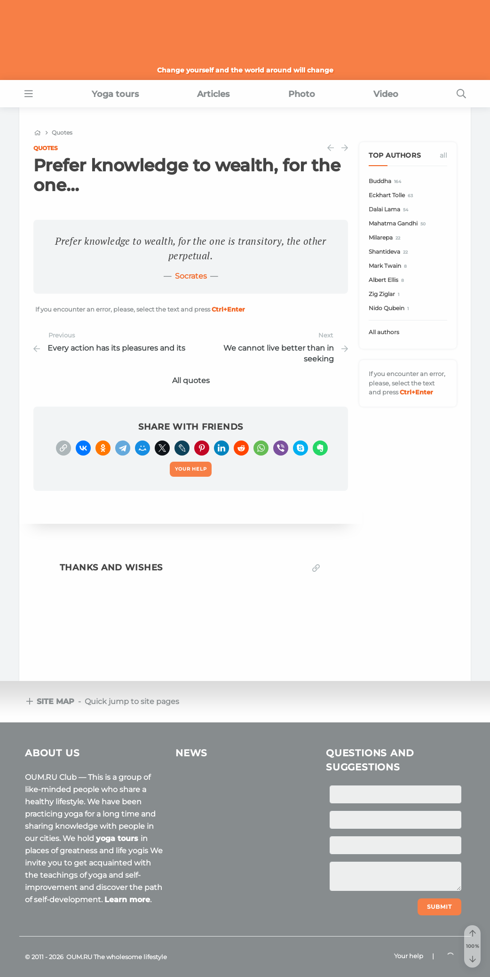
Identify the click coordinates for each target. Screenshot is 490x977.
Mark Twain (389, 266)
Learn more (127, 899)
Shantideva (390, 252)
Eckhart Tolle (392, 196)
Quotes (45, 148)
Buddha (386, 181)
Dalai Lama (390, 210)
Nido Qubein (390, 308)
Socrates (191, 276)
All (443, 155)
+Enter (228, 309)
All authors (384, 332)
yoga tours (118, 838)
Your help (408, 956)
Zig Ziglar (385, 294)
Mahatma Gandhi (398, 224)
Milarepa (386, 238)
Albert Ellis (388, 280)
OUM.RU (79, 957)
